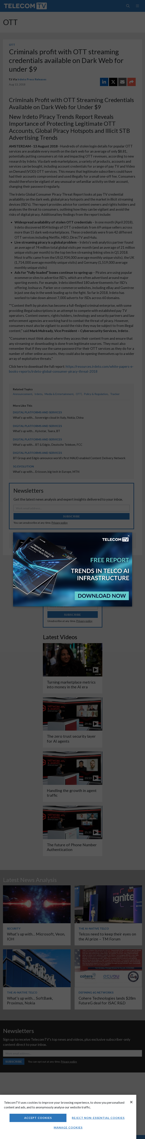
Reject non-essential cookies (98, 1117)
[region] (68, 1117)
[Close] (131, 1102)
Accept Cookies (38, 1117)
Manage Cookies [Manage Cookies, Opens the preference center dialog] (68, 1127)
